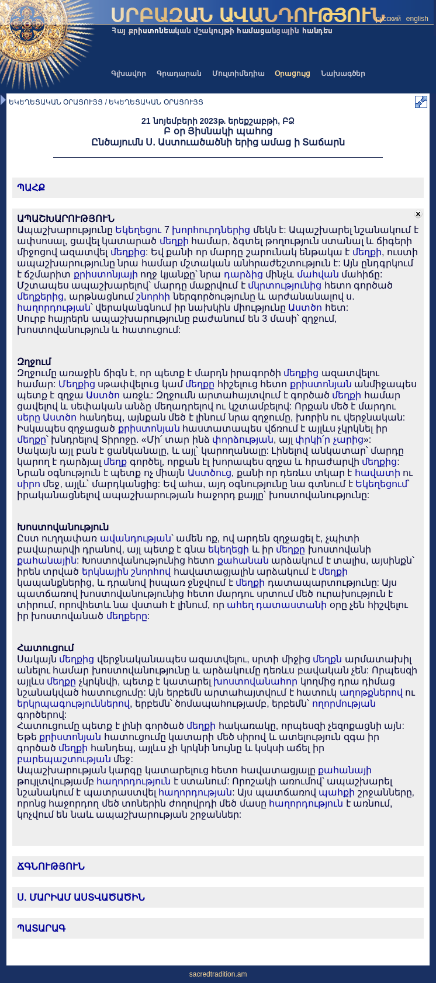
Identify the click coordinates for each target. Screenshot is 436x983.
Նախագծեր (343, 74)
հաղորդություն (133, 781)
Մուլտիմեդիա (238, 74)
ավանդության (135, 538)
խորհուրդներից (211, 230)
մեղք (115, 462)
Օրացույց (292, 74)
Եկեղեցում (381, 484)
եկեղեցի (228, 549)
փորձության (243, 439)
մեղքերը (126, 616)
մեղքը (199, 384)
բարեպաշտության (64, 759)
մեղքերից (40, 296)
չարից (348, 439)
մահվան (318, 274)
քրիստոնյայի (106, 274)
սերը (28, 417)
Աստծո (305, 307)
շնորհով (151, 571)
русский (388, 19)
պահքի (337, 792)
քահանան (243, 560)
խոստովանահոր (255, 681)
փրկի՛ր (312, 439)
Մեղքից (76, 384)
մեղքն (327, 659)
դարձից (243, 274)
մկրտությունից (284, 285)
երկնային (105, 571)
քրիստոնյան (321, 384)
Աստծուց (209, 473)
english (417, 19)
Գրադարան (179, 74)
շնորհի (153, 296)
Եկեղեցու (138, 230)
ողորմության (344, 703)
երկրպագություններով (73, 703)
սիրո (28, 484)
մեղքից (128, 252)
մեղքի (174, 241)
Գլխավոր (128, 74)
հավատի (377, 473)
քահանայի (345, 770)
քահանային (47, 560)
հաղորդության (54, 307)
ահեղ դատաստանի (277, 605)
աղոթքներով (371, 692)
